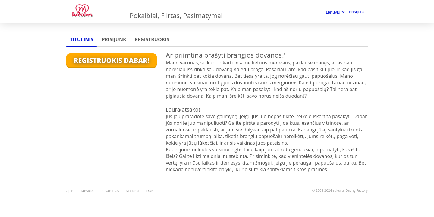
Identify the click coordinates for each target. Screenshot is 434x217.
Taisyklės (87, 190)
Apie (69, 190)
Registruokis (152, 39)
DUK (149, 190)
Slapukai (132, 190)
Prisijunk (357, 11)
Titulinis (81, 39)
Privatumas (110, 190)
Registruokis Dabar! (111, 60)
